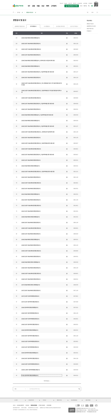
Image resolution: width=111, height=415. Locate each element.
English (65, 3)
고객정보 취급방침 (41, 405)
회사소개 (61, 3)
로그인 (81, 5)
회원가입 (85, 5)
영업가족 (74, 3)
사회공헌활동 (48, 405)
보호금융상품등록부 (20, 405)
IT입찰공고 (89, 31)
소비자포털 (85, 3)
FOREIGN (27, 405)
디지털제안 (90, 3)
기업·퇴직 (70, 3)
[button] (20, 400)
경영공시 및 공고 (90, 23)
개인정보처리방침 (34, 405)
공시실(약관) (79, 3)
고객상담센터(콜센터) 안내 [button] (71, 410)
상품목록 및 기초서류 (91, 26)
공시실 (14, 405)
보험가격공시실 (90, 28)
